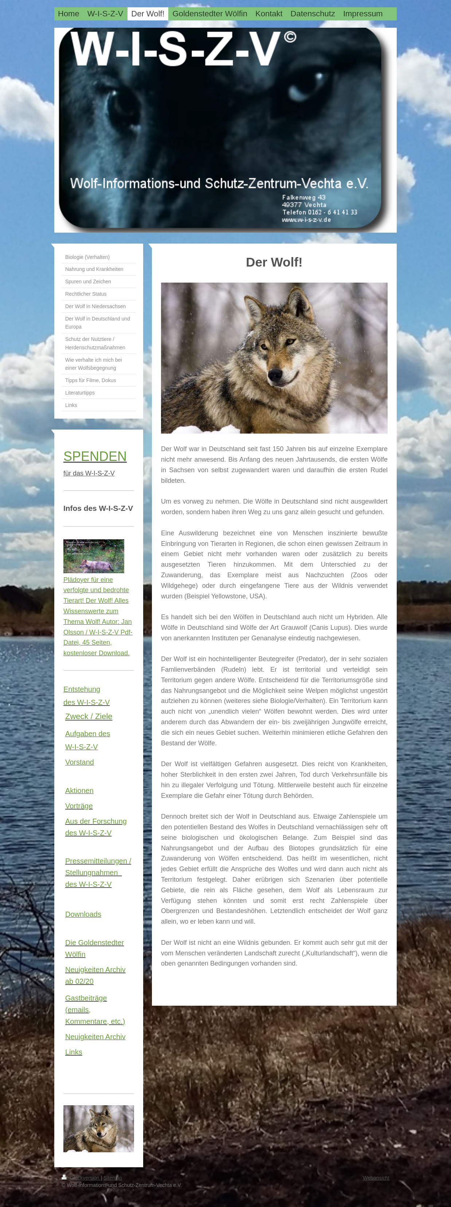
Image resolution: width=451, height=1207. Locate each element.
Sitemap (112, 1178)
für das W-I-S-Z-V (89, 473)
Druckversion (81, 1178)
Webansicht (376, 1178)
